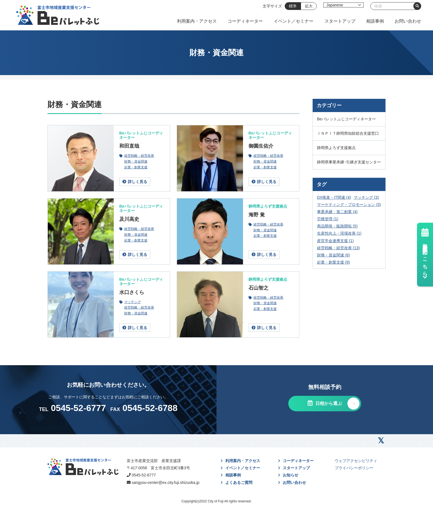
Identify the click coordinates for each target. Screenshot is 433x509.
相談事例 (375, 21)
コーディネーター (245, 21)
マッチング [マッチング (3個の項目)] (366, 197)
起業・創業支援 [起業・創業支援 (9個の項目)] (333, 262)
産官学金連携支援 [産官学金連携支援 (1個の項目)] (335, 240)
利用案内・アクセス (197, 21)
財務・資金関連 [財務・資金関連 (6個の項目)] (333, 255)
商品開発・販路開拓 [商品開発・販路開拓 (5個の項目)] (337, 226)
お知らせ (290, 475)
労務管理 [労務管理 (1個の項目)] (327, 219)
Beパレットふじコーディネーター (141, 135)
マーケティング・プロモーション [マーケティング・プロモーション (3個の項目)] (349, 204)
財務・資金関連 (135, 161)
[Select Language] (343, 4)
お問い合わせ (408, 21)
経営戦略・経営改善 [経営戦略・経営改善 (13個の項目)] (338, 248)
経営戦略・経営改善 (139, 156)
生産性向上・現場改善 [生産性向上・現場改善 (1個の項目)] (339, 233)
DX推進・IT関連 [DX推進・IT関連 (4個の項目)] (334, 197)
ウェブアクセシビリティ (356, 460)
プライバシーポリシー (354, 468)
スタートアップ (339, 21)
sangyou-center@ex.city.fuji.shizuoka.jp (165, 482)
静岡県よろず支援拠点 (268, 206)
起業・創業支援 (135, 167)
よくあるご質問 (238, 482)
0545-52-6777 (144, 475)
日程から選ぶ (328, 403)
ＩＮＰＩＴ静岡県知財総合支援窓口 (348, 133)
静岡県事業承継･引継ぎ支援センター (349, 162)
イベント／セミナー (293, 21)
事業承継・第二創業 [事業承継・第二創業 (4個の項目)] (337, 212)
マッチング (132, 302)
